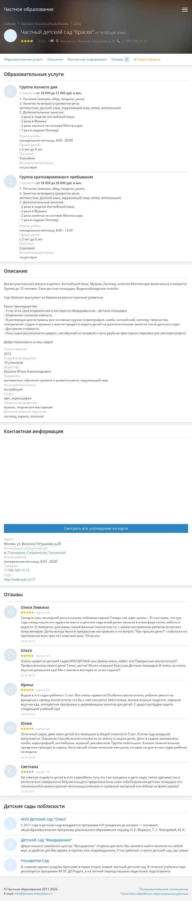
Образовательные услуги (23, 59)
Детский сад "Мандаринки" (46, 839)
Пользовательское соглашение (164, 889)
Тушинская (57, 552)
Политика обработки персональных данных (154, 893)
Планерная (16, 552)
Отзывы (120, 59)
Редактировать (147, 59)
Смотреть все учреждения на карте (96, 528)
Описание (55, 59)
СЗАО (77, 23)
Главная (10, 23)
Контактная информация (87, 59)
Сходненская (37, 552)
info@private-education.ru (33, 893)
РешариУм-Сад (35, 860)
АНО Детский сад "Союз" (44, 819)
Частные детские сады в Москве (44, 23)
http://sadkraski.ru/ (18, 579)
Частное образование (29, 9)
